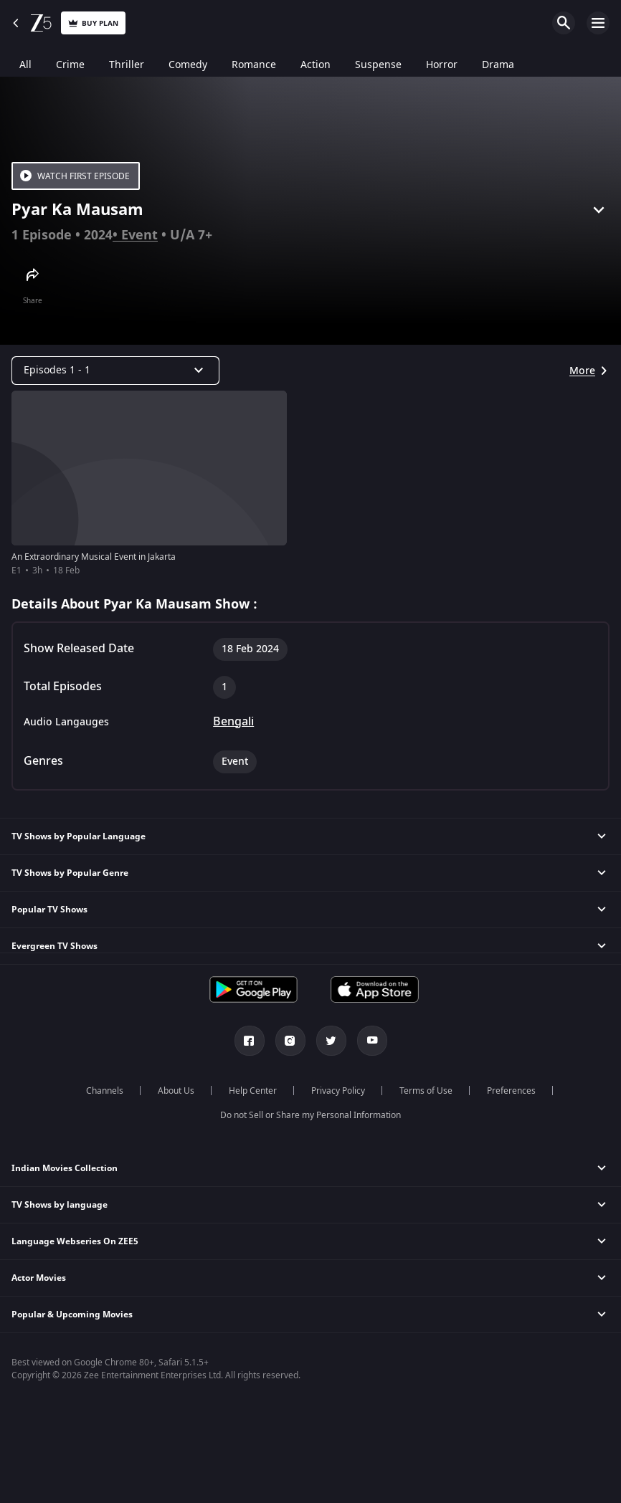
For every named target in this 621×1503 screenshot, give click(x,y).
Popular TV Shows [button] (49, 909)
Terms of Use (425, 1090)
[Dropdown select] (115, 370)
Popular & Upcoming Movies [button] (72, 1314)
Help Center (253, 1090)
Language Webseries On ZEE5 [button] (74, 1241)
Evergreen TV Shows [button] (54, 946)
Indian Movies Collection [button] (64, 1168)
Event (139, 235)
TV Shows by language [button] (59, 1204)
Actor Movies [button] (38, 1277)
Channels (104, 1090)
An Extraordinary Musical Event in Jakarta (93, 556)
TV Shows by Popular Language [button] (78, 836)
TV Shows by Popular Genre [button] (69, 873)
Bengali (233, 722)
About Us (176, 1090)
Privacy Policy (338, 1090)
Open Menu (598, 22)
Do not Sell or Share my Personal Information (310, 1115)
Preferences (511, 1090)
